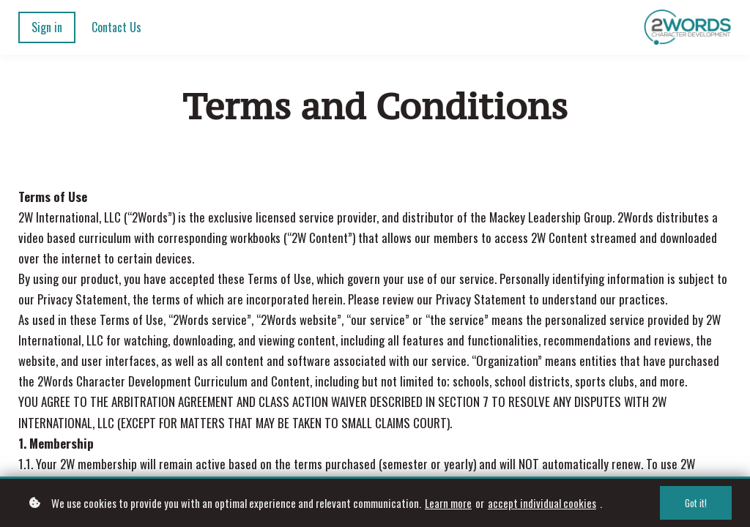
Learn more (448, 504)
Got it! (696, 505)
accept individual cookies (542, 504)
